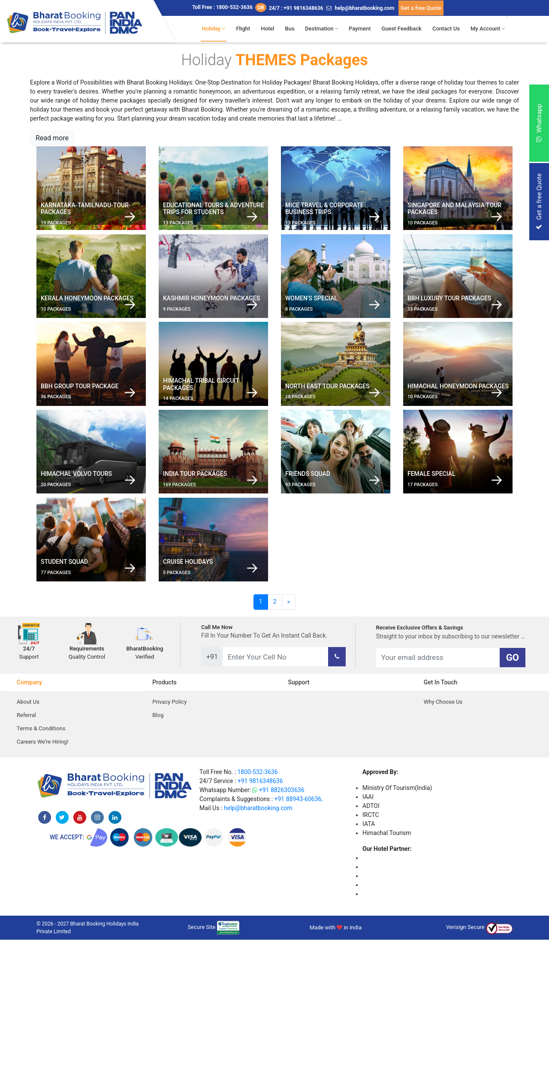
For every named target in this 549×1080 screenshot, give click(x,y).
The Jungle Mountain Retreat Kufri (407, 998)
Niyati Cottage (381, 1034)
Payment (362, 28)
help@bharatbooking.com (360, 8)
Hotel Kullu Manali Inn (391, 1025)
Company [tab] (29, 822)
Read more (52, 138)
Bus (292, 28)
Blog (157, 855)
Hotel (271, 28)
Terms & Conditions (41, 868)
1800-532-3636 (257, 912)
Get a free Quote (421, 8)
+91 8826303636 (278, 930)
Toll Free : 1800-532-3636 (229, 7)
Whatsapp (539, 123)
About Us (28, 842)
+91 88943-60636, (298, 939)
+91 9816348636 (260, 921)
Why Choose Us (443, 842)
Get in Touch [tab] (441, 822)
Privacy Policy (169, 842)
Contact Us (448, 28)
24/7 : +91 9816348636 (296, 8)
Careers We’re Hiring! (43, 882)
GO (512, 798)
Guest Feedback (403, 28)
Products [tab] (164, 822)
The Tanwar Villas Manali (395, 1007)
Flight (247, 28)
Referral (26, 855)
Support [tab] (299, 822)
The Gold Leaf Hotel (389, 1016)
